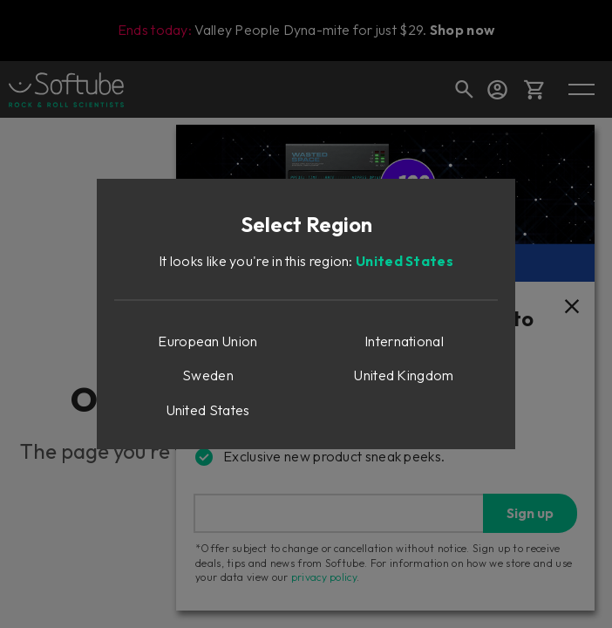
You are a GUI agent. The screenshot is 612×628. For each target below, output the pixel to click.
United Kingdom (403, 375)
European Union (207, 341)
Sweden (208, 375)
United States (404, 261)
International (404, 341)
